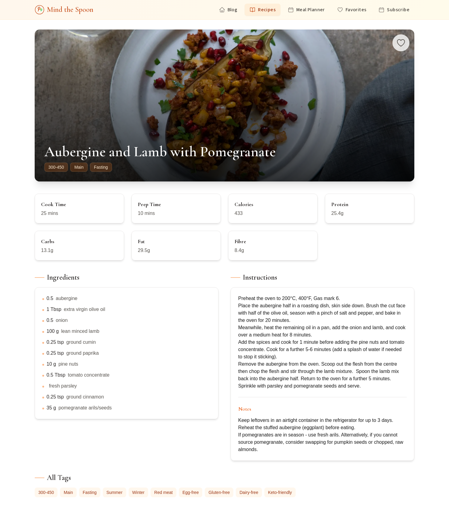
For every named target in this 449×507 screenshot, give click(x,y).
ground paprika (82, 353)
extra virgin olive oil (84, 309)
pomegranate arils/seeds (85, 407)
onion (62, 320)
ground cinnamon (85, 396)
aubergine (66, 298)
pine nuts (68, 364)
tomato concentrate (89, 375)
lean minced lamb (80, 331)
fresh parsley (63, 385)
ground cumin (81, 342)
